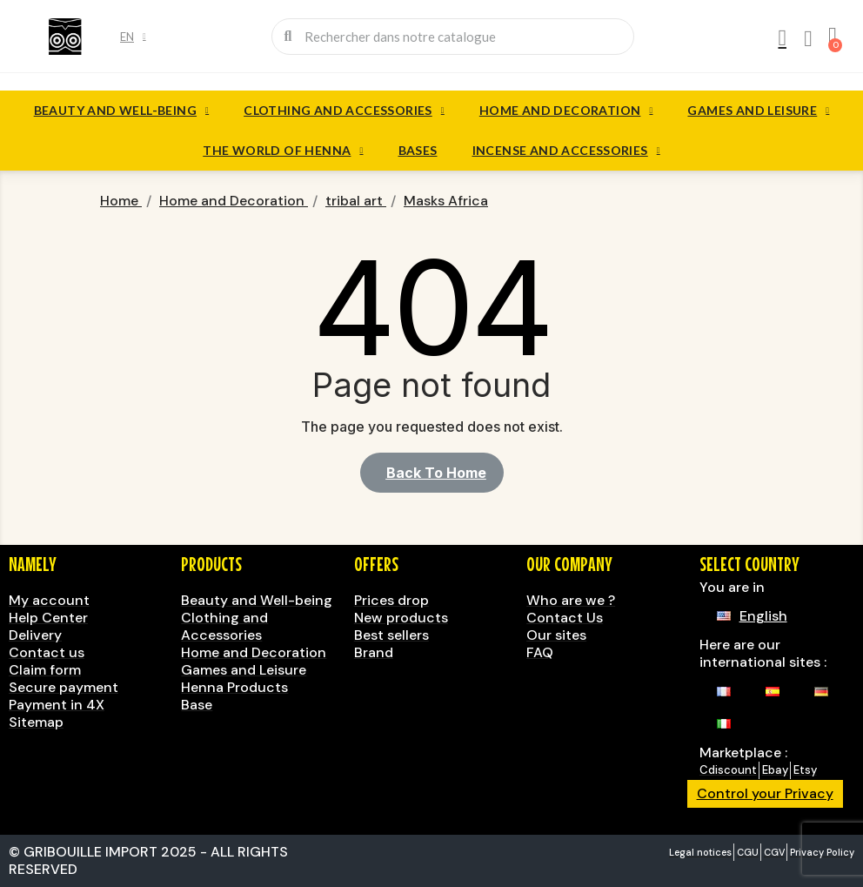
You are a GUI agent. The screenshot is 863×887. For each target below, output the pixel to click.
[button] (432, 473)
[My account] (782, 38)
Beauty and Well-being (121, 110)
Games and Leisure (758, 110)
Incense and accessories (566, 151)
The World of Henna (283, 151)
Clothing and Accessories (344, 110)
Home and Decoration (566, 110)
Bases (418, 150)
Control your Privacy (765, 793)
